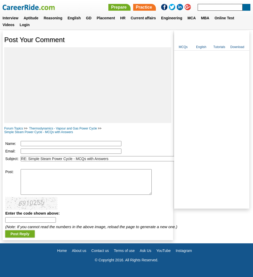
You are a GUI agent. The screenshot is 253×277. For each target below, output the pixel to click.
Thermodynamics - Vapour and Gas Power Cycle (63, 128)
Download (237, 47)
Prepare (119, 7)
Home (62, 251)
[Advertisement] (87, 85)
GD (88, 18)
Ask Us (145, 251)
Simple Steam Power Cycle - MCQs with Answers (38, 132)
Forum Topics (13, 128)
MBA (205, 18)
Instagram (184, 251)
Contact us (100, 251)
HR (122, 18)
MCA (191, 18)
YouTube (163, 251)
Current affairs (143, 18)
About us (79, 251)
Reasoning (53, 18)
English (74, 18)
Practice (144, 7)
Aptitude (30, 18)
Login (25, 25)
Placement (106, 18)
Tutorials (219, 47)
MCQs (183, 47)
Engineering (171, 18)
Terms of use (124, 251)
